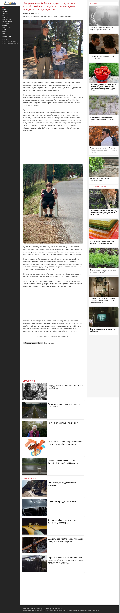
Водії (47, 336)
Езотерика (5, 11)
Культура (5, 17)
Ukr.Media (55, 90)
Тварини (4, 31)
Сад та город (6, 27)
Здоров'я (5, 13)
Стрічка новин (49, 343)
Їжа (3, 15)
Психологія (5, 23)
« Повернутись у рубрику (33, 343)
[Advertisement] (53, 148)
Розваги (4, 25)
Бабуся (41, 336)
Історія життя (63, 336)
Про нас (4, 39)
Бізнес (4, 9)
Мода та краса (6, 19)
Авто (37, 13)
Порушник (54, 336)
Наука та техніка (7, 21)
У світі (4, 33)
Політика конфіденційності (10, 43)
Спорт (4, 29)
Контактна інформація (9, 41)
